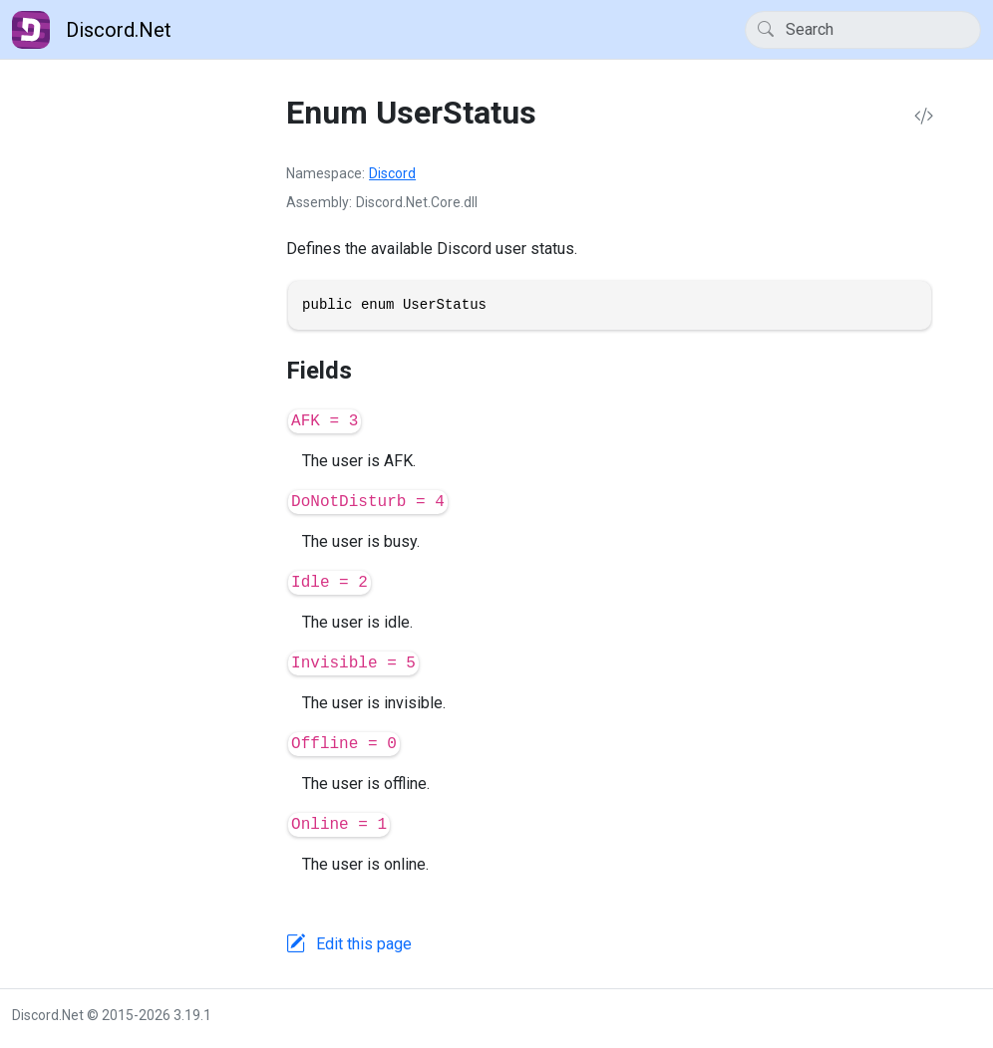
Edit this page (364, 943)
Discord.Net (91, 30)
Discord (392, 173)
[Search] (863, 30)
